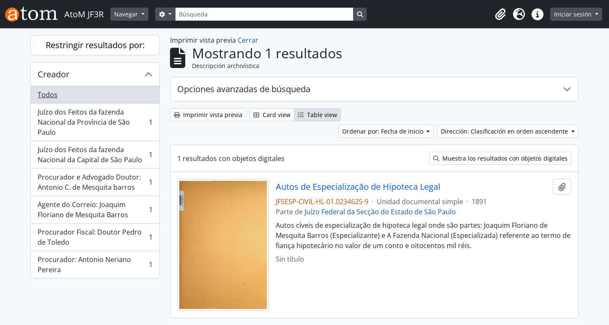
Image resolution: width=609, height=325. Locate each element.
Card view (272, 115)
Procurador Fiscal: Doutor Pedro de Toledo (95, 237)
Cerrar (248, 40)
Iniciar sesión (573, 14)
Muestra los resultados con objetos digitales (500, 158)
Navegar (127, 14)
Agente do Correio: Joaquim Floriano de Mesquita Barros (95, 209)
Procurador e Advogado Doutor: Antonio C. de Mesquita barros (95, 182)
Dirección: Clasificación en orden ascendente (505, 131)
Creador (53, 74)
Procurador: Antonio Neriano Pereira (95, 264)
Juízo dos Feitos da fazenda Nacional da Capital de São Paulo (95, 154)
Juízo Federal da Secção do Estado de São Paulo (380, 211)
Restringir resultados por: (95, 45)
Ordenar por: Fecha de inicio (383, 131)
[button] (500, 14)
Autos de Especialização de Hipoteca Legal (358, 187)
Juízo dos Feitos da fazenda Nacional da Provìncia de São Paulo (95, 122)
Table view (317, 115)
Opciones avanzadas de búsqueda (243, 89)
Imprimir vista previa (208, 115)
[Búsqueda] (264, 14)
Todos (48, 94)
